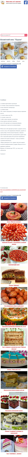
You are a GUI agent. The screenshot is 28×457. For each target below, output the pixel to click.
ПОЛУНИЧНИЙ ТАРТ (14, 264)
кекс (23, 61)
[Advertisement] (14, 19)
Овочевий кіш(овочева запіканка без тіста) (14, 326)
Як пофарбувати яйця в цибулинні (14, 306)
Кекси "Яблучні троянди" (14, 221)
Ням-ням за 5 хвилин (13, 1)
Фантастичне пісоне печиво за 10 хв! (14, 390)
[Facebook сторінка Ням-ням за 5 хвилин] (26, 1)
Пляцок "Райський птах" (14, 369)
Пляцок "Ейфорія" (14, 285)
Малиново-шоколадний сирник (14, 410)
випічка (3, 61)
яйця (13, 61)
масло (8, 61)
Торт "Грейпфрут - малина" (14, 453)
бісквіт (18, 61)
